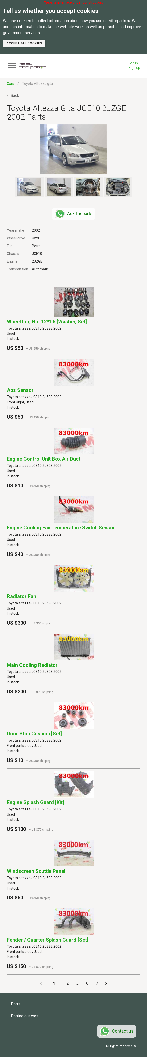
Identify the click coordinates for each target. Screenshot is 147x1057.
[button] (73, 149)
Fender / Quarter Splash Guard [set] (47, 940)
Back (13, 95)
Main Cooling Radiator (32, 665)
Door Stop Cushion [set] (34, 734)
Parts (15, 1004)
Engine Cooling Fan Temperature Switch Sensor (61, 528)
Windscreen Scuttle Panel (36, 871)
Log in (133, 63)
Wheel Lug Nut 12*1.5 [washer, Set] (47, 322)
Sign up (134, 68)
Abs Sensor (20, 390)
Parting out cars (24, 1016)
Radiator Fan (21, 596)
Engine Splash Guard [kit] (35, 802)
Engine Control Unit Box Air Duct (43, 459)
